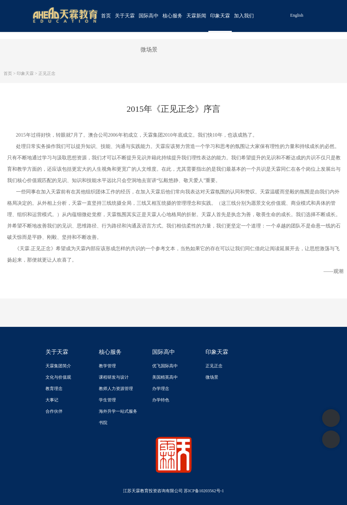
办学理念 (160, 388)
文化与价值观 (58, 377)
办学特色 (160, 399)
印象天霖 (220, 15)
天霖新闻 (196, 15)
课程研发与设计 (114, 377)
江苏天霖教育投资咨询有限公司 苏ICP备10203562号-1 (173, 490)
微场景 (149, 49)
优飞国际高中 (165, 365)
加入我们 (244, 15)
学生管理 (107, 399)
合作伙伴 (54, 411)
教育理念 (54, 388)
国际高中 (149, 15)
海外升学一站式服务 (118, 411)
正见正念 (46, 73)
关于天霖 (125, 15)
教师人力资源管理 (116, 388)
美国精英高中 (165, 377)
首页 (106, 15)
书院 (103, 422)
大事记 (52, 399)
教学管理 (107, 365)
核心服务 (172, 15)
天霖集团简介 (58, 365)
